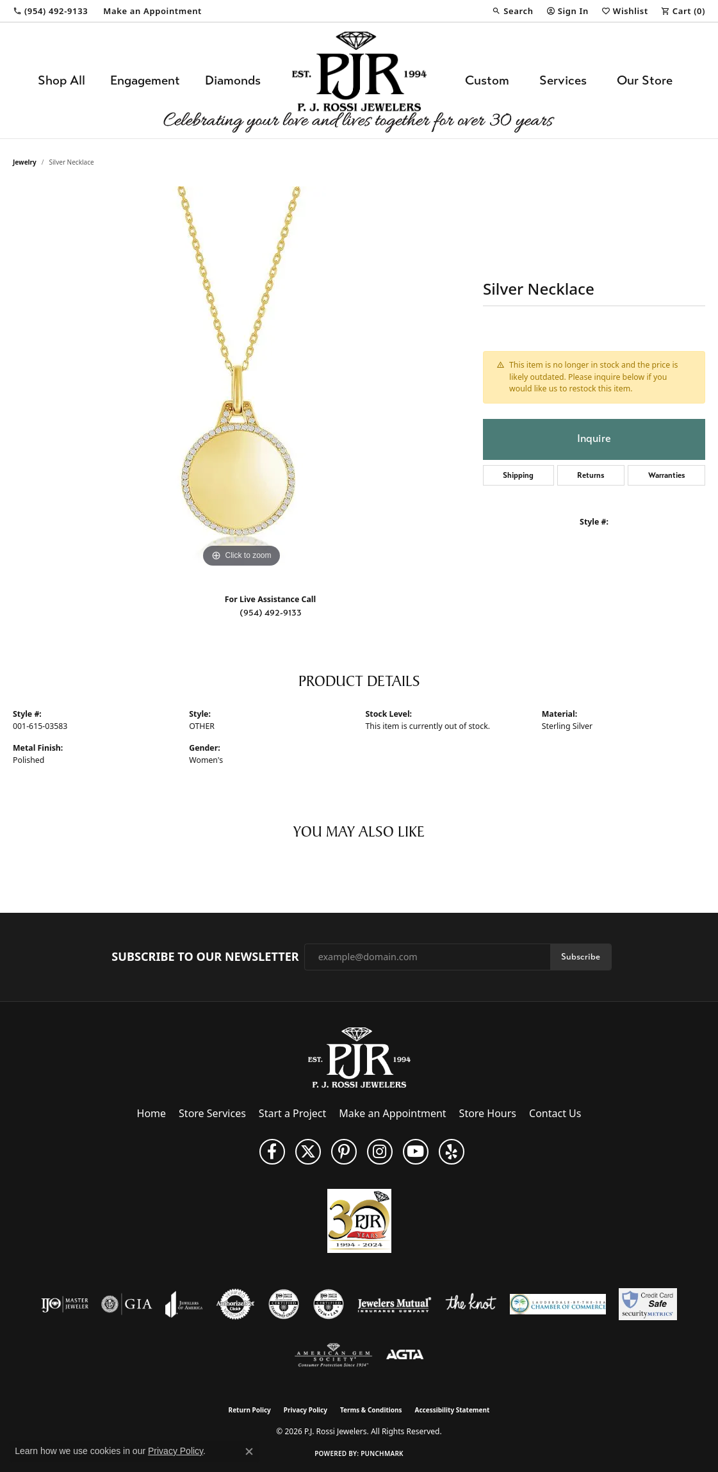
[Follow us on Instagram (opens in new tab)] (380, 1152)
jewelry (25, 162)
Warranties (666, 475)
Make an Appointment (392, 1113)
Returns (591, 475)
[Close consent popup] (249, 1451)
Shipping (518, 475)
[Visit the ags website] (333, 1355)
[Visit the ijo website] (65, 1304)
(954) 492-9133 (271, 612)
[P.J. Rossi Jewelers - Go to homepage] (359, 1056)
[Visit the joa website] (183, 1304)
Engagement (145, 80)
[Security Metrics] (648, 1304)
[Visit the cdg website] (284, 1304)
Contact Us (555, 1113)
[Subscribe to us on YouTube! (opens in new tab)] (415, 1152)
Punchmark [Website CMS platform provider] (382, 1453)
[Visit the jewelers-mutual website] (394, 1304)
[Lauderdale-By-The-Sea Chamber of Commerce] (558, 1304)
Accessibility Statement (452, 1410)
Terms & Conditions (371, 1410)
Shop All (61, 80)
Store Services (212, 1113)
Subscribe (580, 956)
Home (152, 1113)
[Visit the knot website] (471, 1304)
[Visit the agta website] (405, 1355)
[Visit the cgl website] (329, 1304)
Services (563, 80)
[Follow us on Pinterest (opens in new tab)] (344, 1152)
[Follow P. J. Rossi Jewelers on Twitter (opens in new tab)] (308, 1152)
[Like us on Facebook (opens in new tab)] (272, 1152)
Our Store (645, 80)
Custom (487, 80)
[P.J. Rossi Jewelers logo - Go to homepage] (359, 80)
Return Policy (250, 1410)
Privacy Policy (305, 1410)
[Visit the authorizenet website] (236, 1304)
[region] (241, 378)
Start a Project (292, 1113)
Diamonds (233, 80)
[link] (50, 11)
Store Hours (487, 1113)
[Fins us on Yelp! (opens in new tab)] (451, 1152)
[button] (512, 11)
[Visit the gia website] (126, 1304)
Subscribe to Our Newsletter (204, 957)
